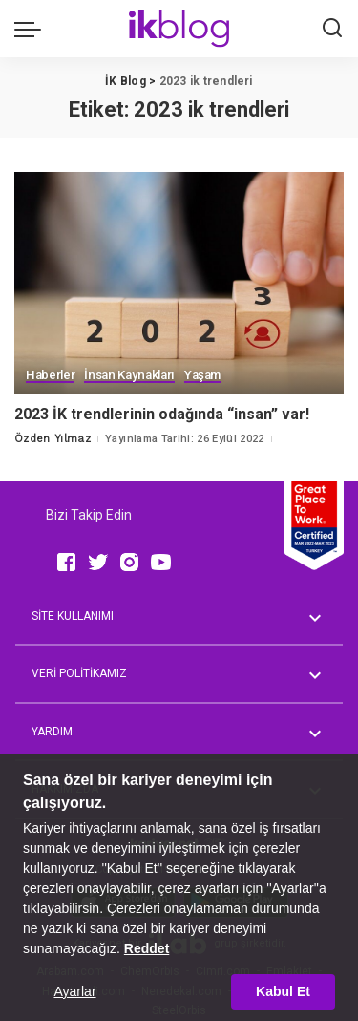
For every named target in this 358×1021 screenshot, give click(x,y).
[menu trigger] (32, 28)
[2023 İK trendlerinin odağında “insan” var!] (179, 283)
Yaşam (202, 375)
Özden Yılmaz (52, 439)
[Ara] (332, 28)
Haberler (50, 375)
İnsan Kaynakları (129, 375)
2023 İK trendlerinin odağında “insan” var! (161, 414)
